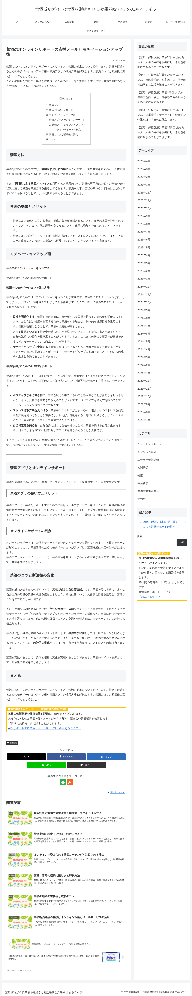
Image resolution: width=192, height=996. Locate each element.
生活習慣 (12, 743)
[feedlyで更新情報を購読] (63, 782)
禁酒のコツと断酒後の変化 (63, 134)
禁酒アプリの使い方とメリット (69, 124)
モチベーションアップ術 (62, 115)
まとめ (52, 139)
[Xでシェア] (26, 756)
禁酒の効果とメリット (61, 110)
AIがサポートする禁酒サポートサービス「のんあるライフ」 (44, 728)
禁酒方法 (54, 105)
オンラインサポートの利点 (66, 129)
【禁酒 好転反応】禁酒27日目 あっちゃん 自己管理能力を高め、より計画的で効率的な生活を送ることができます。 (161, 79)
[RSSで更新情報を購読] (70, 782)
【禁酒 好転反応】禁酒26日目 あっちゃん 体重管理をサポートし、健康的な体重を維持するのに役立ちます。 (161, 115)
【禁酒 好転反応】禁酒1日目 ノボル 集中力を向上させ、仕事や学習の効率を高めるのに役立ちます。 (161, 97)
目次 (62, 98)
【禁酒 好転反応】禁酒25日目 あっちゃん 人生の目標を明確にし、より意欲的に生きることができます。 (161, 132)
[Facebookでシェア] (66, 756)
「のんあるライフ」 (151, 596)
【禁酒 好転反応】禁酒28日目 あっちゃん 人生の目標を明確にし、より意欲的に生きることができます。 (161, 62)
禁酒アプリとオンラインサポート (67, 119)
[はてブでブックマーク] (106, 756)
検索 (139, 536)
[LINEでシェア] (46, 765)
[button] (86, 765)
